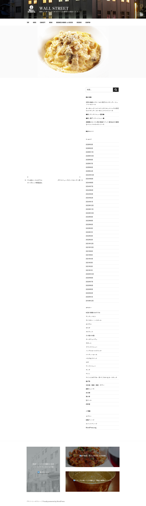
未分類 (88, 393)
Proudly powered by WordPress (53, 501)
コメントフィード (91, 424)
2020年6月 (89, 285)
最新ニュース (90, 389)
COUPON (87, 22)
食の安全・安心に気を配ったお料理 (93, 456)
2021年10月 (90, 247)
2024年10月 (90, 175)
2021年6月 (89, 251)
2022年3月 (89, 236)
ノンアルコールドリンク (93, 351)
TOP (28, 22)
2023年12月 (90, 205)
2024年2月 (89, 198)
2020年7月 (89, 282)
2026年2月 (89, 148)
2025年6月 (89, 167)
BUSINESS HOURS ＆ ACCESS (64, 22)
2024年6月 (89, 190)
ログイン (89, 416)
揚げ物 (88, 381)
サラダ (88, 328)
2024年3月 (89, 194)
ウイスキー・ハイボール (93, 320)
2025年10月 (90, 156)
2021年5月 (89, 255)
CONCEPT (42, 22)
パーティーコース (91, 355)
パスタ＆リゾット (91, 358)
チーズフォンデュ (91, 339)
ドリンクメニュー (91, 347)
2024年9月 (89, 179)
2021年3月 (89, 263)
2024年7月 (89, 186)
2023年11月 (89, 209)
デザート (89, 343)
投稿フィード (90, 420)
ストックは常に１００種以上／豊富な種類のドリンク (93, 480)
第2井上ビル (43, 472)
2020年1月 (89, 297)
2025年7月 (89, 163)
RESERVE (79, 22)
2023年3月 (89, 228)
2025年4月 (89, 171)
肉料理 (88, 404)
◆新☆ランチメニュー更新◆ (95, 114)
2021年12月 (89, 243)
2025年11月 (89, 152)
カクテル (89, 324)
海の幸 (88, 396)
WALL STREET (54, 8)
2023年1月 (89, 232)
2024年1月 (89, 202)
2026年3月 (89, 144)
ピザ (87, 362)
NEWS (34, 22)
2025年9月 (89, 160)
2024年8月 (89, 183)
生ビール (89, 400)
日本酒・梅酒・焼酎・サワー (95, 385)
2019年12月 (90, 301)
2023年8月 (89, 221)
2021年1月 (89, 270)
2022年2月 (89, 240)
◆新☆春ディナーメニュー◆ (95, 118)
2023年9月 (89, 217)
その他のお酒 (90, 335)
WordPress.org (91, 428)
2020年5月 (89, 289)
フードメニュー (91, 366)
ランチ (88, 370)
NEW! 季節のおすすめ (93, 313)
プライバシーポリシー (34, 501)
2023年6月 (89, 224)
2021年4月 (89, 259)
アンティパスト (91, 316)
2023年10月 (90, 213)
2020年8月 (89, 278)
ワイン (88, 374)
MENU (50, 22)
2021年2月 (89, 266)
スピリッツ (89, 332)
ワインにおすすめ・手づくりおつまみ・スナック (101, 377)
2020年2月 (89, 293)
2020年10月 (90, 274)
